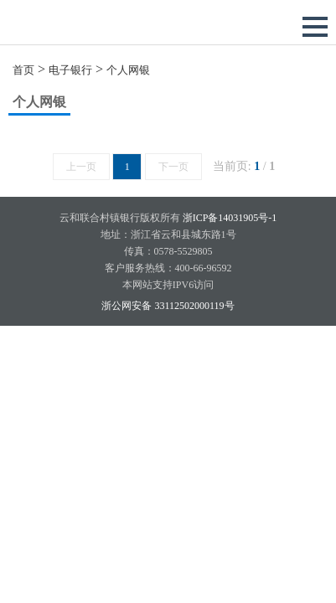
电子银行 (70, 70)
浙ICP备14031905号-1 (230, 218)
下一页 (173, 167)
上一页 (81, 167)
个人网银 (128, 70)
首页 (23, 70)
